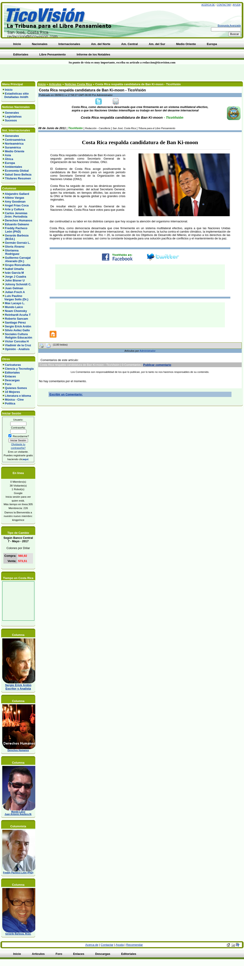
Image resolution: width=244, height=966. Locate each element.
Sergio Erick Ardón (18, 326)
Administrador (147, 350)
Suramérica (13, 147)
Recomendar (134, 944)
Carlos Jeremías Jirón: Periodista (15, 214)
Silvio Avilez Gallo (17, 330)
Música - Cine (14, 399)
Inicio (9, 89)
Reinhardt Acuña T (18, 314)
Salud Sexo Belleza (18, 174)
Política (10, 403)
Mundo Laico (14, 307)
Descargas (12, 380)
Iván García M (14, 272)
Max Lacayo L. (15, 303)
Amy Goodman (15, 201)
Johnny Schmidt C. (18, 284)
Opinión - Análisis (17, 349)
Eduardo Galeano (17, 224)
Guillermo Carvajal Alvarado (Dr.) (17, 259)
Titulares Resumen (18, 178)
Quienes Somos (16, 388)
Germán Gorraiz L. (17, 242)
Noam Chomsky (16, 311)
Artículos (55, 84)
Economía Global (17, 170)
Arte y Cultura (14, 209)
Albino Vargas (14, 197)
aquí (25, 459)
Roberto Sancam (16, 318)
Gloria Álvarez (15, 246)
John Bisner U (15, 280)
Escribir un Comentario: (66, 394)
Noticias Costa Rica (78, 84)
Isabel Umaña (14, 269)
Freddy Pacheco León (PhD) (15, 229)
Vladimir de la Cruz (18, 345)
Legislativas (13, 116)
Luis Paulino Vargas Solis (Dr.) (15, 297)
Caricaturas (13, 364)
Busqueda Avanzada (229, 25)
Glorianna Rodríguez (11, 252)
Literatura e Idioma (18, 395)
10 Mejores (12, 392)
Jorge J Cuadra (15, 276)
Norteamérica (14, 143)
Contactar (224, 5)
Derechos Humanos (18, 220)
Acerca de (208, 5)
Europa (10, 163)
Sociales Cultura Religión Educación (17, 335)
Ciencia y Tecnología (19, 368)
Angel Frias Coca (17, 205)
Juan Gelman (14, 288)
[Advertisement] (58, 72)
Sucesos (11, 120)
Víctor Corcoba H (17, 341)
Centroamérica (15, 139)
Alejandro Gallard (17, 194)
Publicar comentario (157, 364)
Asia (8, 155)
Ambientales (13, 166)
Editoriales (12, 372)
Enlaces (10, 376)
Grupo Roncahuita (17, 265)
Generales (12, 112)
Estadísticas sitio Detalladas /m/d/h (16, 95)
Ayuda (236, 5)
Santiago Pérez (15, 322)
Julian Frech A (15, 292)
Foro (8, 384)
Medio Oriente (14, 151)
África (9, 159)
